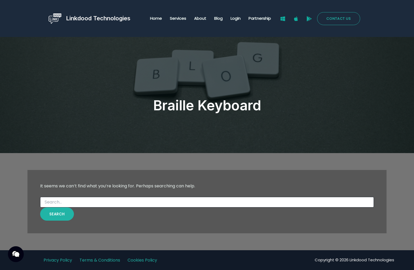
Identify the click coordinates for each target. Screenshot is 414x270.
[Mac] (296, 18)
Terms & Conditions (99, 260)
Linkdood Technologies (98, 18)
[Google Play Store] (309, 18)
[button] (338, 18)
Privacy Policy (58, 260)
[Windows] (282, 18)
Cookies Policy (142, 260)
